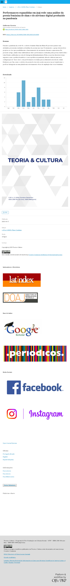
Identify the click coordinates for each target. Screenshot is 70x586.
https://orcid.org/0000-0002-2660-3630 (16, 29)
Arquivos (11, 7)
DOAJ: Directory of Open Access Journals (17, 554)
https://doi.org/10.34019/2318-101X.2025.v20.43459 (22, 34)
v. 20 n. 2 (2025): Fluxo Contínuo (26, 7)
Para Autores (6, 474)
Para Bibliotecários (8, 477)
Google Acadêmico (10, 557)
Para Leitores (7, 471)
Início (4, 7)
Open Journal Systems (10, 443)
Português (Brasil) (8, 454)
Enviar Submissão (9, 485)
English (5, 457)
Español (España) (8, 459)
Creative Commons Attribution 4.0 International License (45, 255)
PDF (6, 212)
